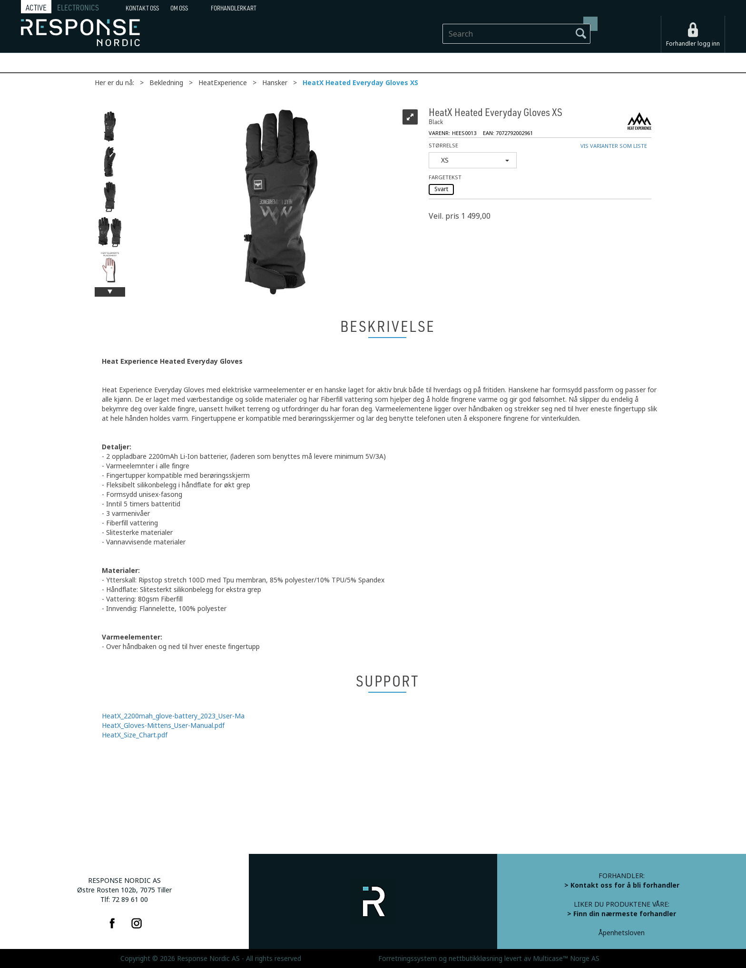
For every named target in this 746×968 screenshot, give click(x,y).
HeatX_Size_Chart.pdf (134, 735)
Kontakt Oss (142, 8)
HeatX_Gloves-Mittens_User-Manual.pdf (163, 725)
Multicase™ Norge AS (566, 958)
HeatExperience (222, 82)
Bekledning (166, 82)
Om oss (179, 8)
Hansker (274, 82)
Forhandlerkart (233, 8)
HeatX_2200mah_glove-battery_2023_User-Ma (173, 716)
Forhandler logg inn (693, 43)
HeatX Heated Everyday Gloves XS (360, 82)
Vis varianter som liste (613, 146)
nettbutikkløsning (475, 958)
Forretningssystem (407, 958)
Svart (441, 189)
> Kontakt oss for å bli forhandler (621, 885)
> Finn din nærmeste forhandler (621, 914)
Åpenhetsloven (622, 933)
